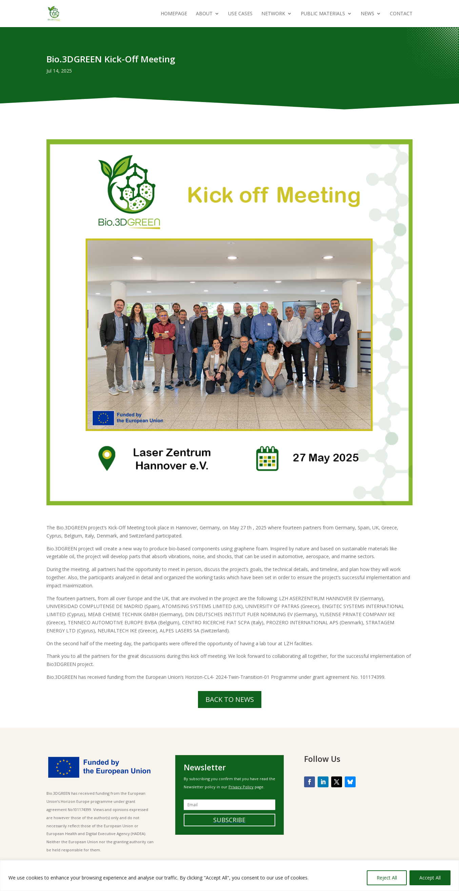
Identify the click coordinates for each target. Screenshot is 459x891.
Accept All (430, 877)
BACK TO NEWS (229, 699)
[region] (229, 875)
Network (273, 14)
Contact (401, 14)
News (367, 14)
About (204, 14)
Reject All (387, 877)
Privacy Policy (241, 786)
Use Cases (240, 14)
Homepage (174, 14)
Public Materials (323, 14)
